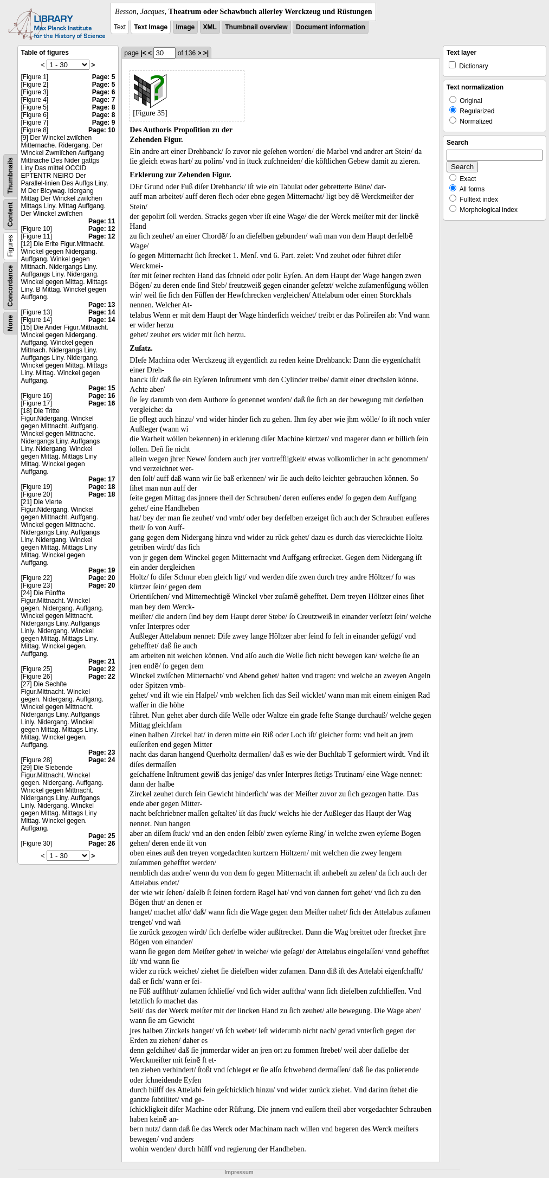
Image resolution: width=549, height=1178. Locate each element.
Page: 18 (101, 487)
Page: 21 (101, 661)
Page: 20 (101, 578)
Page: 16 (101, 396)
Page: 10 (101, 130)
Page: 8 (103, 107)
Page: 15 (101, 388)
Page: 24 (101, 760)
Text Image (150, 27)
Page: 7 (103, 100)
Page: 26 (101, 843)
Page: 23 (101, 752)
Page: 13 (101, 304)
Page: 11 (101, 221)
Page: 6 (103, 92)
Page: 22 (101, 669)
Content (10, 214)
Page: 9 (103, 122)
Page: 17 (101, 479)
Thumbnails (10, 175)
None (10, 323)
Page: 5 (103, 77)
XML (210, 27)
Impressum (238, 1172)
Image (185, 27)
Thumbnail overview (256, 27)
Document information (330, 27)
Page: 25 (101, 836)
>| (206, 53)
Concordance (10, 286)
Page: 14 (101, 312)
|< (143, 53)
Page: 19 (101, 570)
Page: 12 (101, 229)
